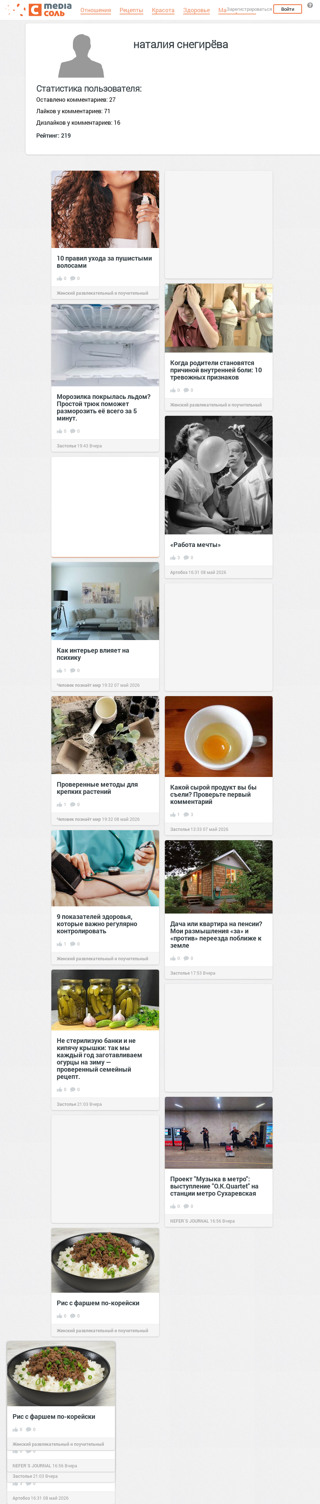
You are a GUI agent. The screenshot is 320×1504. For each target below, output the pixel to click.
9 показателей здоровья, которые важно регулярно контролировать (97, 923)
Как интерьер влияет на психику (93, 654)
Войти (287, 9)
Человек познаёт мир (79, 685)
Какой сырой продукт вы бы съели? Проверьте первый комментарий (213, 794)
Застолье (66, 446)
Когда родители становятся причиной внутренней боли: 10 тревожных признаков (216, 370)
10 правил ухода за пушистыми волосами (104, 261)
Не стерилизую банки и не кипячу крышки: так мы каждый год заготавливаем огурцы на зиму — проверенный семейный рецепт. (99, 1058)
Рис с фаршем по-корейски (98, 1302)
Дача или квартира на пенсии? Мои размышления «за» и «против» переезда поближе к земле (216, 934)
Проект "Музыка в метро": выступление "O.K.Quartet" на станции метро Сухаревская (214, 1186)
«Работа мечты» (195, 544)
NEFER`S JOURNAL (189, 1221)
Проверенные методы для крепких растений (97, 788)
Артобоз (178, 572)
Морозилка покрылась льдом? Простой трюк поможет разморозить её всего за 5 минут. (103, 407)
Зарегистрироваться (249, 9)
